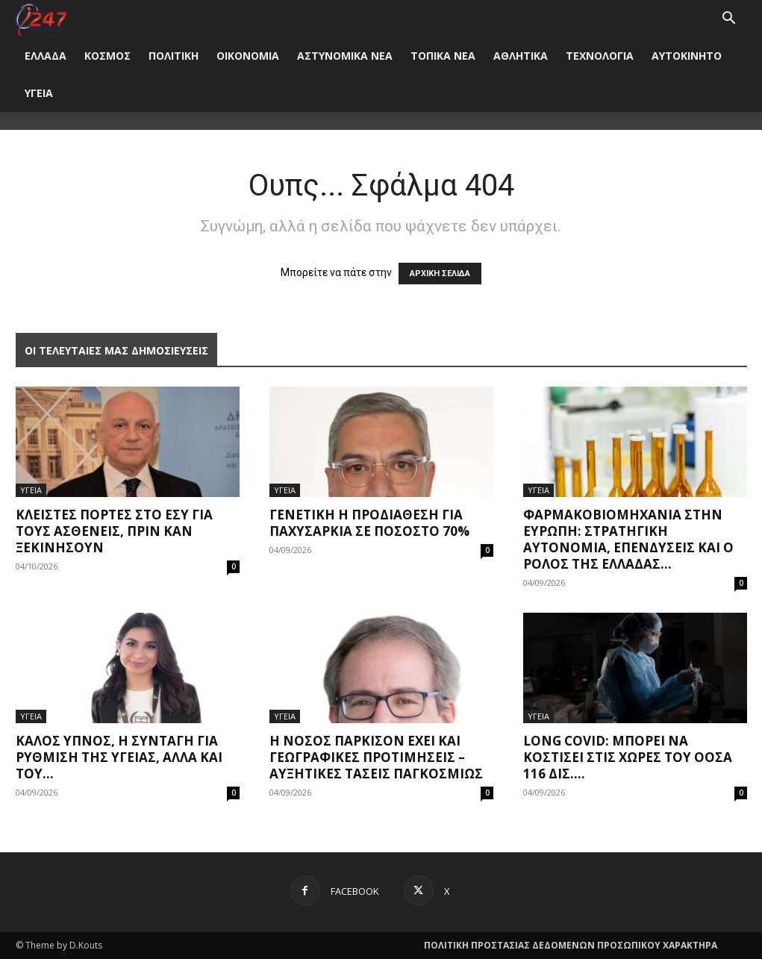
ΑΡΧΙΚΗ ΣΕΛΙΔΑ (440, 273)
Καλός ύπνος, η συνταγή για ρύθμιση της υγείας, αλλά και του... (119, 757)
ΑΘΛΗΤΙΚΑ (520, 56)
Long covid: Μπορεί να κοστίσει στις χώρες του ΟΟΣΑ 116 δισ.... (627, 757)
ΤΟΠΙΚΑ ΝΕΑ (442, 56)
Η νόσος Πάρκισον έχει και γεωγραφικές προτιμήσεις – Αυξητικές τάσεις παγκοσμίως (376, 757)
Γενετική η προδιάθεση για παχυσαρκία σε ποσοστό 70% (369, 523)
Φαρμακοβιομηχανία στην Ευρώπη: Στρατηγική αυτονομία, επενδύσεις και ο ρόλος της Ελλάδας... (628, 539)
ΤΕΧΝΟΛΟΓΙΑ (600, 56)
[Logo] (41, 18)
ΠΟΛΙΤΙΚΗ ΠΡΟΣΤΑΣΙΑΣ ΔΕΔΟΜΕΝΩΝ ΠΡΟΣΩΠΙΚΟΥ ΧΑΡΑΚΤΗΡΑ (570, 945)
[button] (729, 20)
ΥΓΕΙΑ (39, 93)
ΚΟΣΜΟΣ (107, 56)
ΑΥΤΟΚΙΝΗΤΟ (687, 56)
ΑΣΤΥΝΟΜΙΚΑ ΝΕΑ (345, 56)
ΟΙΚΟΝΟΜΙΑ (247, 56)
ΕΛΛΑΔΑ (45, 56)
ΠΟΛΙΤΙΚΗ (174, 56)
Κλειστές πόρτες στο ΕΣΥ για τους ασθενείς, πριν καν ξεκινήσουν (114, 531)
